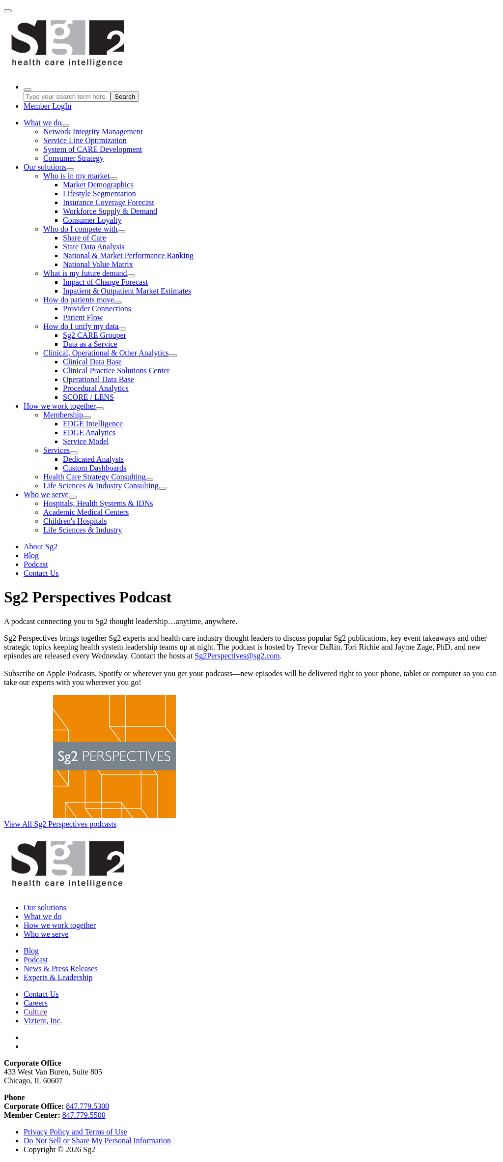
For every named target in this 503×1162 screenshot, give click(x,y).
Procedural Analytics (96, 388)
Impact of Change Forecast (105, 282)
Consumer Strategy (73, 158)
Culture (35, 1012)
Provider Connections (97, 308)
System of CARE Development (92, 149)
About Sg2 (40, 546)
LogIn (47, 106)
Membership (63, 415)
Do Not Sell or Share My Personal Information (97, 1140)
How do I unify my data (80, 326)
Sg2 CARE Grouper (94, 335)
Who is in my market (76, 176)
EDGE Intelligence (93, 423)
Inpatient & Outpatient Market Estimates (127, 291)
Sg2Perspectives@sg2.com (237, 656)
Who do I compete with (80, 229)
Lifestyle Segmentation (99, 193)
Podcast (36, 564)
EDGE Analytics (89, 432)
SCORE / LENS (88, 397)
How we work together (60, 406)
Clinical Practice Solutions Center (116, 370)
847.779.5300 (87, 1106)
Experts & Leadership (58, 977)
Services (56, 450)
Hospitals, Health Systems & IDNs (98, 503)
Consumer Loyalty (92, 220)
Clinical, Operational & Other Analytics (106, 353)
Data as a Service (90, 344)
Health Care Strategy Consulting (94, 477)
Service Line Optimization (85, 140)
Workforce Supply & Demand (110, 211)
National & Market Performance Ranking (128, 255)
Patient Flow (83, 317)
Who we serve (46, 494)
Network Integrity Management (93, 131)
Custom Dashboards (94, 468)
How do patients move (78, 300)
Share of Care (84, 238)
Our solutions (45, 167)
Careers (36, 1003)
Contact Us (41, 573)
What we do (42, 123)
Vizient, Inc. (43, 1020)
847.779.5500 (84, 1115)
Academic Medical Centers (86, 512)
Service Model (86, 441)
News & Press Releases (61, 968)
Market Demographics (98, 184)
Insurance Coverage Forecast (108, 202)
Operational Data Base (98, 379)
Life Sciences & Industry (82, 530)
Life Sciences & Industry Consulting (101, 485)
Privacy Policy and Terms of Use (75, 1132)
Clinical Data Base (92, 362)
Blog (31, 555)
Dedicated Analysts (93, 459)
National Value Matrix (98, 264)
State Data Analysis (93, 246)
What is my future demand (85, 273)
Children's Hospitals (75, 521)
